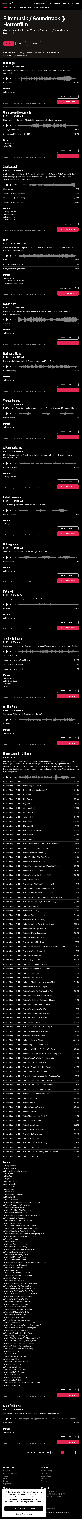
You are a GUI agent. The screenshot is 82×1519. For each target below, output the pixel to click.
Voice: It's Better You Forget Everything (19, 1341)
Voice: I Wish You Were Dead (15, 1357)
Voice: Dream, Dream (12, 1367)
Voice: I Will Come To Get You (15, 1213)
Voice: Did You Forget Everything (16, 1252)
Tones (6, 687)
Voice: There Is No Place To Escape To (19, 1231)
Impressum (7, 1484)
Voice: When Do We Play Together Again (19, 1289)
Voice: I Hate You (10, 1354)
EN (78, 3)
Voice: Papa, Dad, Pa (12, 1271)
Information (42, 103)
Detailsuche (13, 8)
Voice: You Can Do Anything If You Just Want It (21, 1383)
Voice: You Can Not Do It (13, 1281)
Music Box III (9, 1197)
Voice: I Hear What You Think (15, 1208)
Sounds (40, 8)
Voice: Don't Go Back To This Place (17, 1333)
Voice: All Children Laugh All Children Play (20, 1237)
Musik (5, 8)
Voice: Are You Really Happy (15, 1247)
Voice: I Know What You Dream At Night (19, 1226)
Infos (46, 8)
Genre (23, 44)
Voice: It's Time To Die (12, 1365)
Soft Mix (7, 147)
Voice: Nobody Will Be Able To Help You (19, 1310)
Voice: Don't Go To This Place (15, 1331)
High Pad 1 (8, 1177)
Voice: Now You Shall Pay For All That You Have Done (24, 1263)
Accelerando (9, 215)
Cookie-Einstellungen (24, 1514)
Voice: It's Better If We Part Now (17, 1205)
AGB (5, 1478)
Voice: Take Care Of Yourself (15, 1265)
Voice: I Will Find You (11, 1242)
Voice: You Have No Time (13, 1318)
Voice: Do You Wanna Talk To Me (16, 1273)
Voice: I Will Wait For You (13, 1373)
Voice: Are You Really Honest (15, 1244)
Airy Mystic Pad (10, 1184)
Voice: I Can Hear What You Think (17, 1211)
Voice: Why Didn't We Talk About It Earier (20, 1294)
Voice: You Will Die (11, 1359)
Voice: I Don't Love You (12, 1352)
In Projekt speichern (17, 103)
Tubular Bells (9, 1187)
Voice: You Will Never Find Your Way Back (20, 1323)
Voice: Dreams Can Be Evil (14, 1370)
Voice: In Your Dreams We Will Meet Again (20, 1229)
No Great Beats (10, 681)
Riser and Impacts (11, 1200)
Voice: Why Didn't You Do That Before (18, 1292)
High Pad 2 (8, 1179)
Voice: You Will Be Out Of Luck (15, 1305)
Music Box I (8, 1190)
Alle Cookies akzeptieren (24, 1508)
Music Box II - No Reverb (13, 1195)
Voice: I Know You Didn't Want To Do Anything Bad (23, 1234)
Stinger (7, 684)
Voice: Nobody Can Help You (15, 1307)
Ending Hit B (9, 220)
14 (74, 1453)
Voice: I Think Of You (12, 1224)
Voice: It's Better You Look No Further (19, 1344)
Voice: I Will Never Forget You (15, 1255)
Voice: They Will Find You (13, 1169)
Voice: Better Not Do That (14, 1260)
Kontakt (6, 1471)
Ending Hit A (9, 217)
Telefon (33, 8)
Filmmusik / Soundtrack (35, 53)
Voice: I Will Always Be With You (16, 1312)
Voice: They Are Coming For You (16, 1320)
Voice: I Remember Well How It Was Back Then (22, 1216)
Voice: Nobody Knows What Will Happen (19, 1349)
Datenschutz (8, 1481)
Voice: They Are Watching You (15, 1336)
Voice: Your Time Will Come (14, 1315)
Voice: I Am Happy (11, 1239)
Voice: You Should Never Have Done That (20, 1284)
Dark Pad (8, 1174)
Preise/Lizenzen (30, 103)
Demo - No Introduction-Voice (15, 1171)
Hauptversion (9, 92)
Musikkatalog (46, 1471)
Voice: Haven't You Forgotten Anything (19, 1250)
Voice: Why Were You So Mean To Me (18, 1221)
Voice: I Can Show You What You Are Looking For (22, 1325)
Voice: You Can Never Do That (15, 1378)
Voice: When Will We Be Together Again (19, 1328)
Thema (9, 44)
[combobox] (22, 56)
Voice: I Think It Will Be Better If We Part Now (22, 1203)
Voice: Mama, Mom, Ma (13, 1268)
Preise (52, 8)
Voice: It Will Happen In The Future (17, 1276)
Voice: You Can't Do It (12, 1380)
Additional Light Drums (13, 284)
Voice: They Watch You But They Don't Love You (22, 1339)
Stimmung (38, 44)
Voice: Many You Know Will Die (15, 1362)
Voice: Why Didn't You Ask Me (15, 1299)
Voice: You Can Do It (11, 1386)
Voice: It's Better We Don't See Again (18, 1346)
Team (5, 1476)
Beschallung (24, 8)
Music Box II (8, 1192)
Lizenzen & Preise (10, 1473)
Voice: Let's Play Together (14, 1218)
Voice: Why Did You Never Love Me (17, 1297)
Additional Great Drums (13, 281)
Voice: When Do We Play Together (17, 1286)
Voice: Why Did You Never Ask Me (17, 1302)
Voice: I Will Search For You (14, 1258)
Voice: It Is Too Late (11, 1278)
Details (5, 103)
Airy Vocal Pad (10, 1182)
